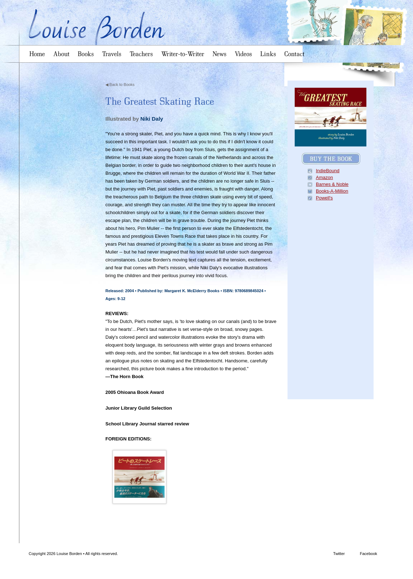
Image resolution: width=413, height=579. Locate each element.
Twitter (325, 554)
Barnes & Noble (332, 184)
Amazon (324, 177)
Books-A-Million (332, 191)
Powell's (324, 198)
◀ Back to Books (119, 84)
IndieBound (328, 170)
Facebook (354, 554)
